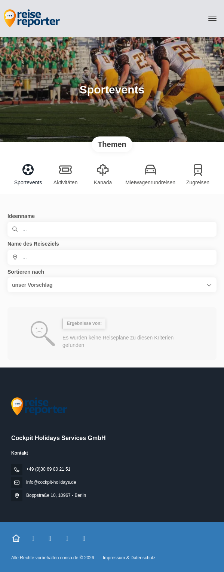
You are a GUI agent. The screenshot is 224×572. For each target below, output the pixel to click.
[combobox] (112, 257)
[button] (112, 284)
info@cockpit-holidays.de (51, 482)
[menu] (212, 18)
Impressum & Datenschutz (129, 557)
